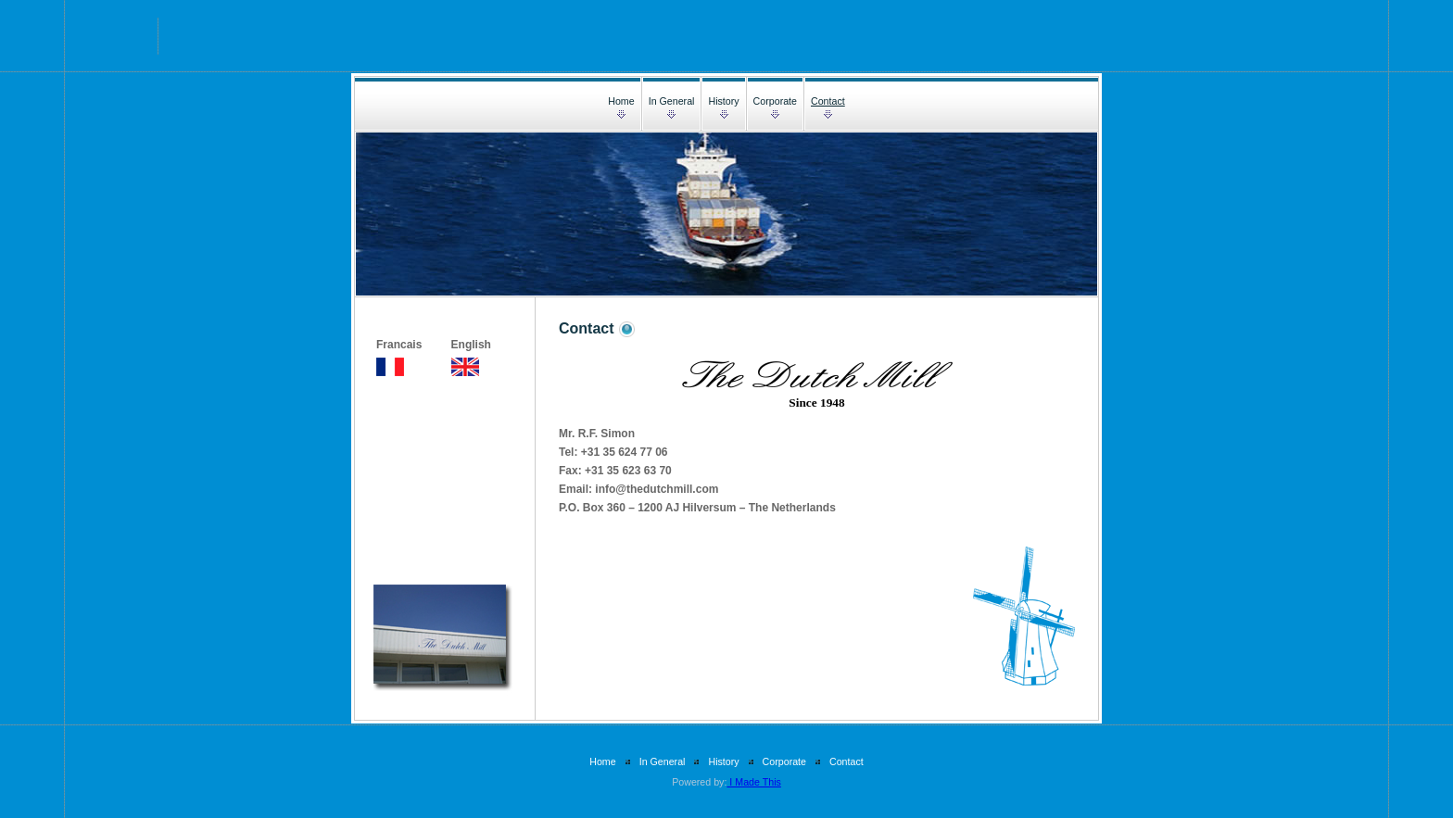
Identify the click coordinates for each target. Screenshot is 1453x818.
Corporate (775, 101)
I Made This (753, 781)
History (723, 101)
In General (672, 101)
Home (621, 101)
